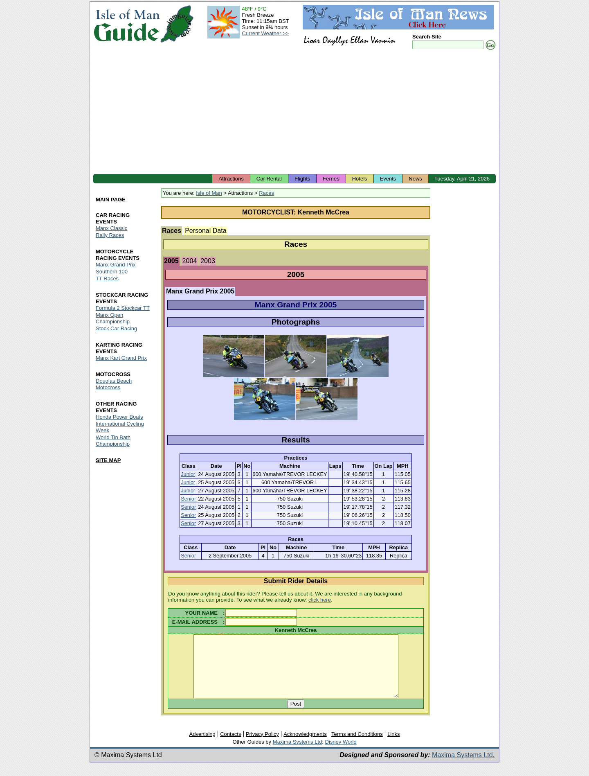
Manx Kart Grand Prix (121, 358)
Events (388, 179)
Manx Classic (111, 229)
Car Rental (269, 179)
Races (266, 193)
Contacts (230, 746)
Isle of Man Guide (126, 24)
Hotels (359, 179)
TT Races (107, 279)
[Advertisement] (294, 112)
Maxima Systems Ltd (297, 754)
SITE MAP (108, 460)
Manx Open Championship (113, 318)
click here (319, 600)
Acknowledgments (305, 746)
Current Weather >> (265, 33)
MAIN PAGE (111, 199)
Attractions (230, 179)
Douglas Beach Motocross (114, 384)
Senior (188, 499)
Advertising (202, 746)
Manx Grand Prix (116, 265)
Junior (188, 474)
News (415, 179)
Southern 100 (112, 272)
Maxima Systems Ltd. (463, 767)
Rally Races (110, 235)
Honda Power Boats (119, 417)
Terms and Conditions (357, 746)
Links (393, 746)
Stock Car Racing (116, 328)
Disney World (341, 754)
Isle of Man (209, 193)
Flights (302, 179)
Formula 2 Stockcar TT (123, 308)
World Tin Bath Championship (113, 440)
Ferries (331, 179)
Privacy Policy (262, 746)
